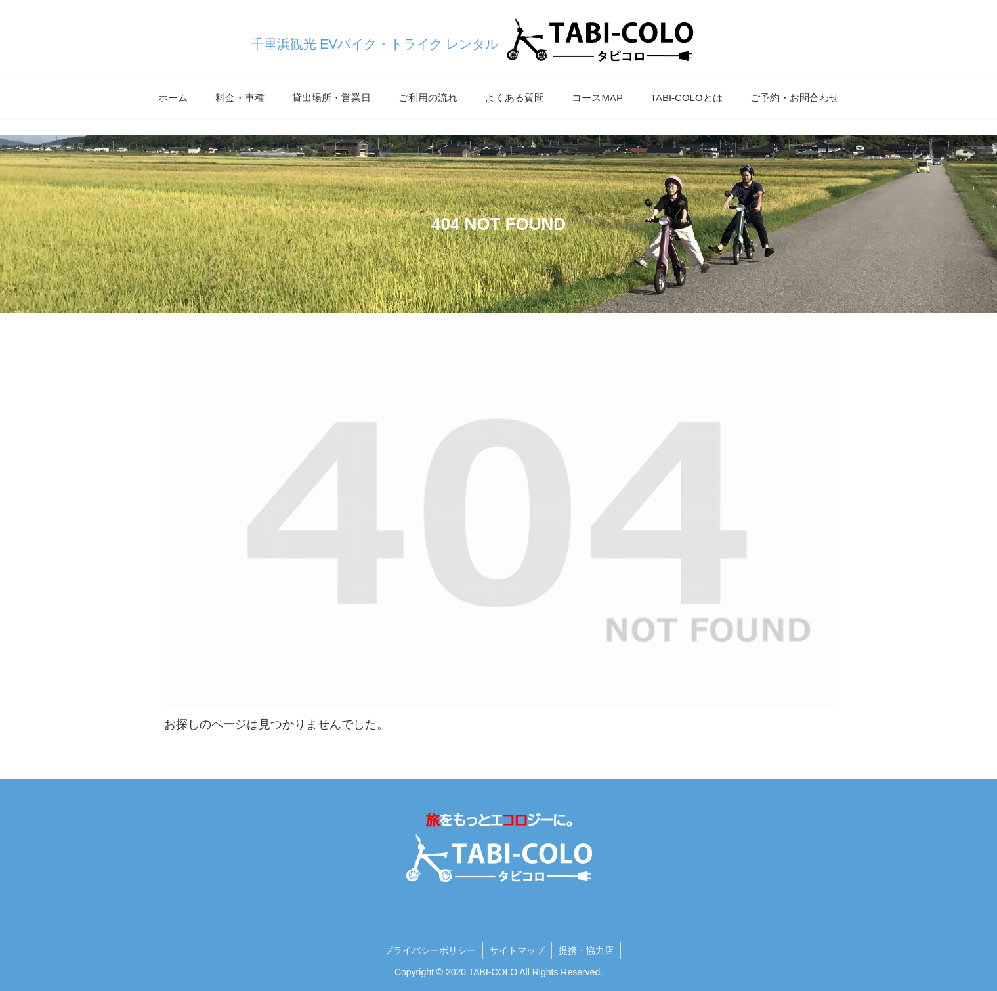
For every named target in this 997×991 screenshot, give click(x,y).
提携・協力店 (586, 950)
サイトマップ (517, 950)
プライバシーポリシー (430, 950)
